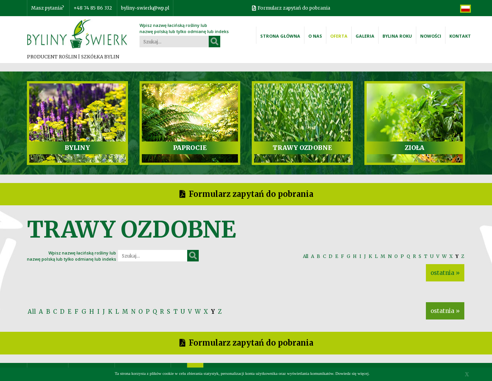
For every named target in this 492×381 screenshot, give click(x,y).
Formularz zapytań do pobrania (294, 8)
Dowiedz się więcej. (353, 373)
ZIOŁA (414, 147)
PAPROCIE (190, 147)
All (305, 256)
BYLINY (77, 147)
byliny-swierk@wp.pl (145, 8)
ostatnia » (445, 272)
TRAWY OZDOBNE (302, 147)
